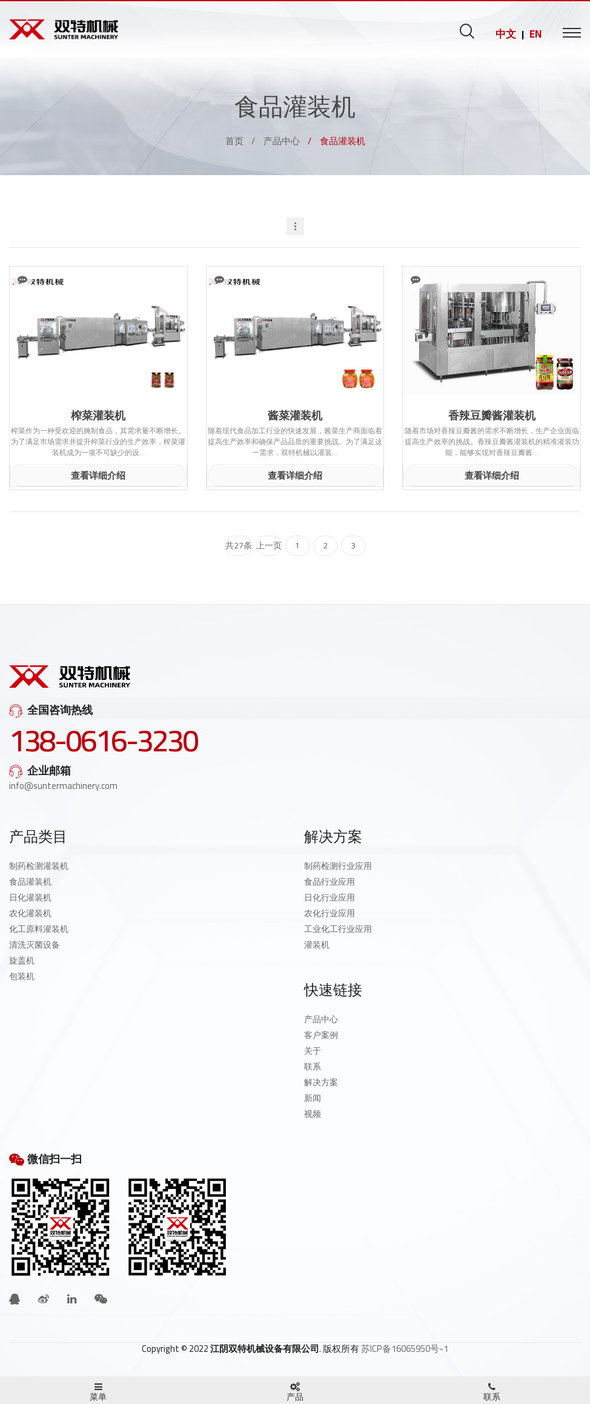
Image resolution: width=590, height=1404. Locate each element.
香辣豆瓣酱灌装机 (491, 416)
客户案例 (321, 1035)
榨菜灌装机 (98, 416)
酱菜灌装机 (295, 416)
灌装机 (317, 945)
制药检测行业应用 (338, 866)
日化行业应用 (329, 897)
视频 (312, 1114)
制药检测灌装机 (38, 866)
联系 (312, 1066)
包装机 (22, 976)
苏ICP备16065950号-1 (404, 1348)
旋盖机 (22, 960)
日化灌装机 (30, 897)
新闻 (312, 1098)
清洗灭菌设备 (34, 945)
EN (535, 34)
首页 (234, 140)
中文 (506, 34)
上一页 (269, 545)
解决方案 (321, 1082)
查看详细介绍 (98, 475)
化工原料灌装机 (38, 929)
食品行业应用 (329, 882)
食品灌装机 (30, 882)
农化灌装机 (30, 913)
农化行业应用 (329, 913)
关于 (312, 1051)
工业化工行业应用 (338, 929)
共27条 (238, 545)
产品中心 (282, 140)
